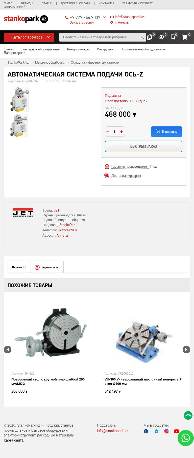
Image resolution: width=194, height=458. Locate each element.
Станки (9, 49)
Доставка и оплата (75, 3)
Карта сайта (13, 440)
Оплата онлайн (16, 6)
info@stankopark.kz (129, 17)
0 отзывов (69, 81)
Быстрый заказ (143, 146)
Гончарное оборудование (41, 49)
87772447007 (67, 230)
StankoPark (68, 225)
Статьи (47, 3)
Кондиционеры (78, 49)
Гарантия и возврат (137, 3)
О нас (8, 3)
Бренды (27, 3)
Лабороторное (14, 53)
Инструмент (106, 49)
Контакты (106, 3)
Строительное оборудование (143, 49)
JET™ (58, 210)
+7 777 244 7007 (85, 17)
